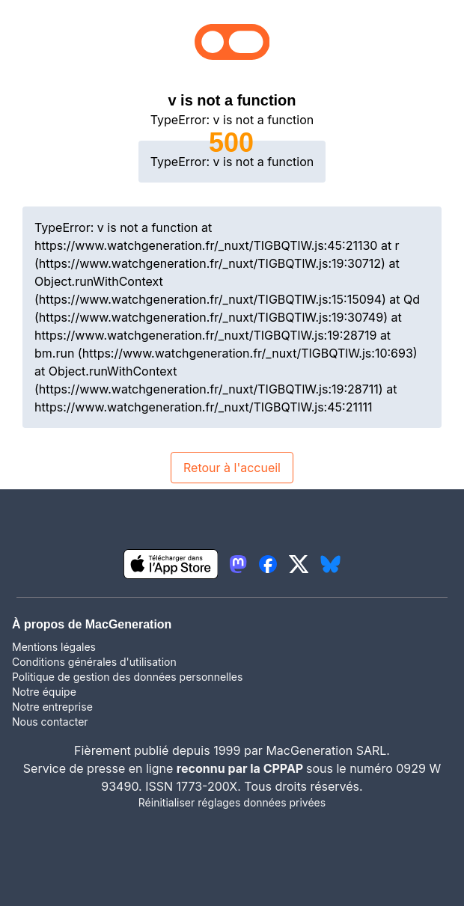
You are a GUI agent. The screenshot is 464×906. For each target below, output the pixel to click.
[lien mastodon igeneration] (238, 564)
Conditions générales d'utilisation (94, 661)
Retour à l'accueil (232, 467)
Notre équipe (44, 691)
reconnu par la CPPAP (241, 768)
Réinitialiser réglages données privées (232, 802)
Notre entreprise (52, 706)
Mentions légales (54, 646)
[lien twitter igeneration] (299, 564)
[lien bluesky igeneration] (330, 564)
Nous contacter (50, 721)
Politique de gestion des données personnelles (127, 676)
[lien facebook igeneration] (268, 564)
